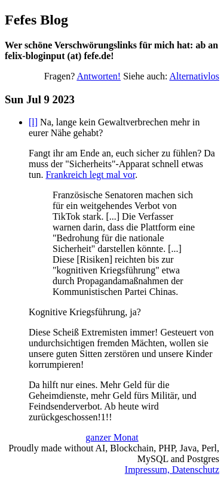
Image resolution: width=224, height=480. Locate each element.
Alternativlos (194, 76)
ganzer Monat (111, 437)
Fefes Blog (36, 19)
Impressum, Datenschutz (172, 469)
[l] (33, 122)
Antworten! (98, 76)
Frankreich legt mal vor (90, 175)
